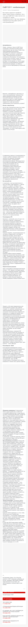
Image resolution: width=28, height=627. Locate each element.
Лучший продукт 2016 (8, 594)
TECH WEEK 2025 (7, 602)
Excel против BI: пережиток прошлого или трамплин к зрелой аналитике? (13, 616)
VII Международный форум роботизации (13, 606)
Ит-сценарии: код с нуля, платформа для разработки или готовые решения (13, 611)
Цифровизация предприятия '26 (11, 620)
